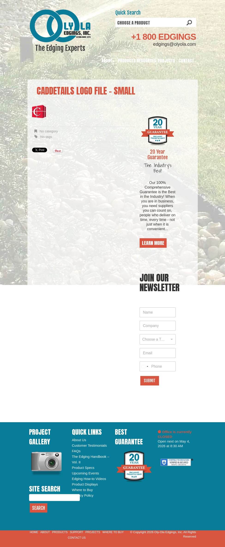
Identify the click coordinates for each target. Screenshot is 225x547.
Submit (150, 380)
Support (76, 532)
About (107, 61)
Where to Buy (82, 490)
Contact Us (77, 537)
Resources (146, 61)
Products (127, 61)
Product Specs (83, 468)
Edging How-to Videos (89, 479)
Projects (166, 61)
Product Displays (85, 484)
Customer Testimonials (89, 445)
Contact (186, 61)
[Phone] (158, 366)
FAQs (76, 451)
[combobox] (158, 339)
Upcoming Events (85, 473)
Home (34, 532)
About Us (79, 440)
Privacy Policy (82, 495)
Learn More (153, 243)
